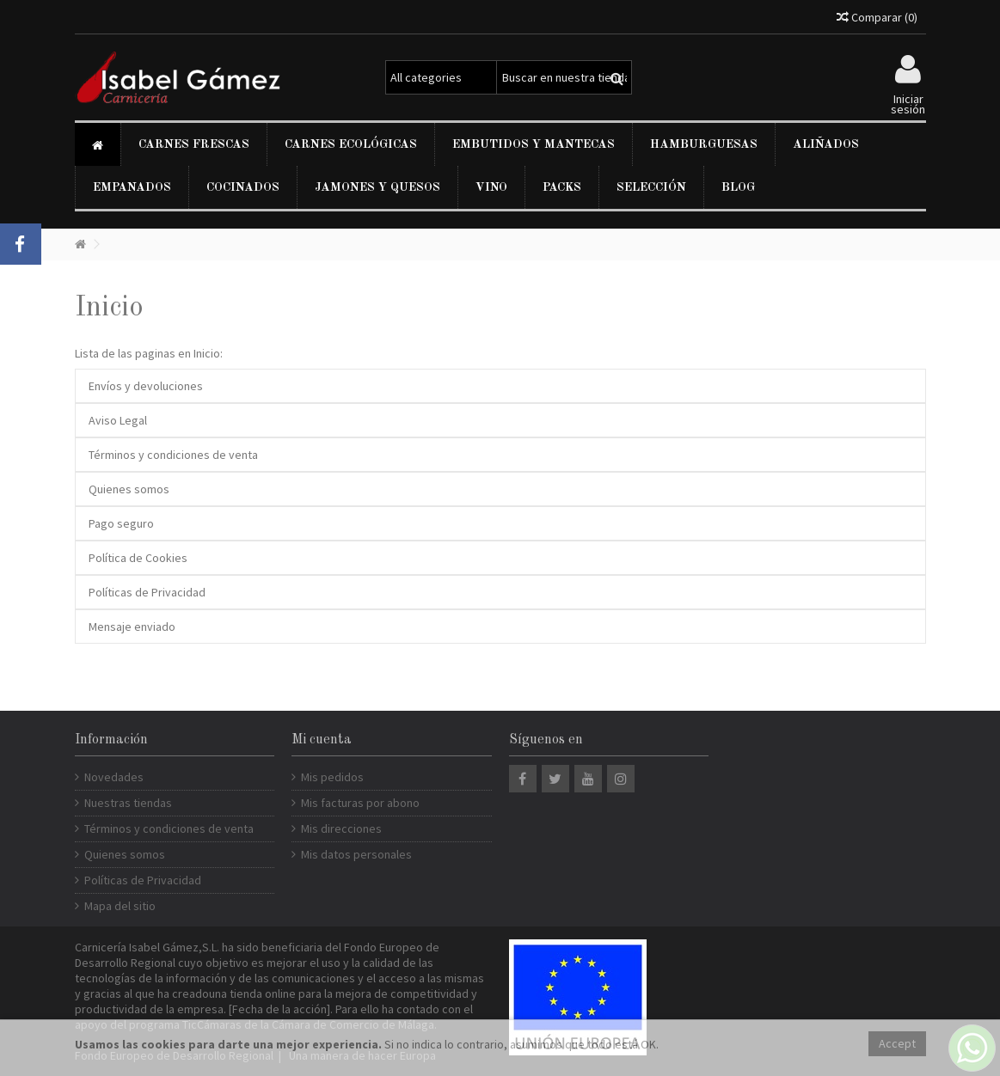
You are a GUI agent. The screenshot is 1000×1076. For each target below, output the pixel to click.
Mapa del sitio (120, 906)
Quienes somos (129, 489)
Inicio (109, 308)
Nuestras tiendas (128, 802)
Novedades (114, 777)
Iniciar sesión (908, 102)
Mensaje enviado (132, 626)
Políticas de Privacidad (147, 592)
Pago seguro (121, 523)
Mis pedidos (332, 777)
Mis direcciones (341, 828)
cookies (163, 1044)
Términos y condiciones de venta (173, 454)
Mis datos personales (356, 854)
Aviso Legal (118, 420)
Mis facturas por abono (360, 802)
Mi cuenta (321, 740)
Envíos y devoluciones (146, 386)
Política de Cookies (138, 558)
